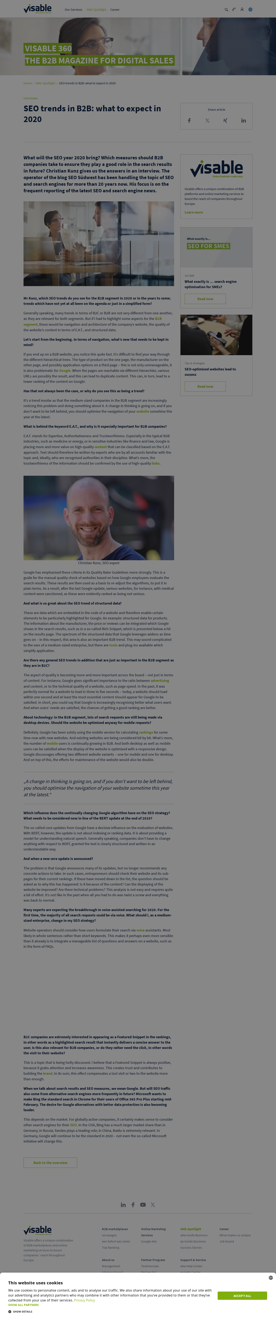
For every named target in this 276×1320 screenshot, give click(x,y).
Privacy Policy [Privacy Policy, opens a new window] (85, 1300)
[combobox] (271, 1278)
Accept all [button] (243, 1295)
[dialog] (138, 1296)
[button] (110, 1305)
